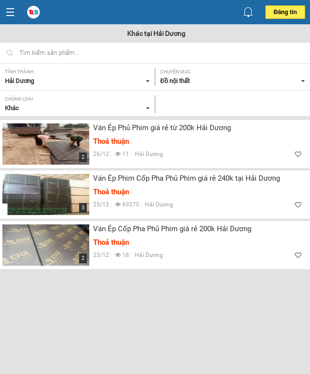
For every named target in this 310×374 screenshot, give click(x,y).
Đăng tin (285, 12)
